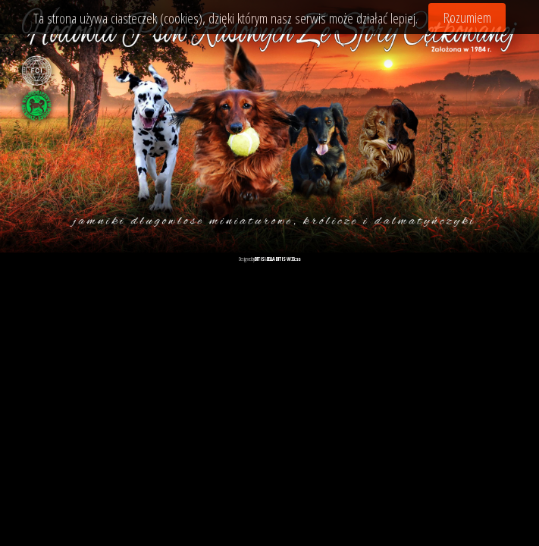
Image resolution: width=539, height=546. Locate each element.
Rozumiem (467, 17)
